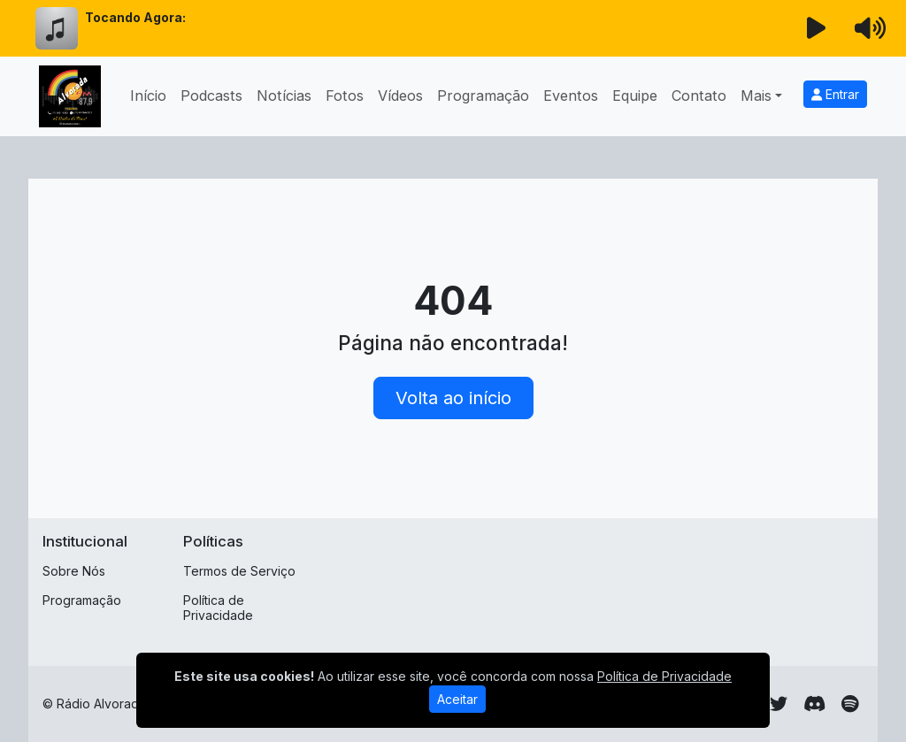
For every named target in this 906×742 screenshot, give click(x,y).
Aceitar (457, 699)
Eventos (570, 95)
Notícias (284, 95)
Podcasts (211, 95)
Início (148, 95)
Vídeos (400, 95)
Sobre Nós (73, 570)
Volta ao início (453, 398)
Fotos (345, 95)
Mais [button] (756, 95)
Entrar (835, 94)
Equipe (634, 95)
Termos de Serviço (239, 570)
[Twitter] (778, 704)
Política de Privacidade (218, 608)
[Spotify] (849, 704)
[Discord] (814, 704)
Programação (483, 95)
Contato (699, 95)
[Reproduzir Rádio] (816, 28)
